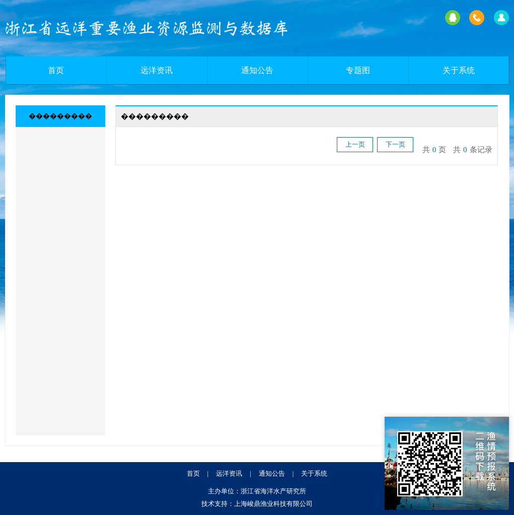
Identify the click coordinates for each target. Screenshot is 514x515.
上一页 (355, 144)
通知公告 (257, 70)
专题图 (358, 70)
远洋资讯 (156, 70)
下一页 (395, 144)
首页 (56, 70)
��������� (60, 116)
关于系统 (459, 70)
